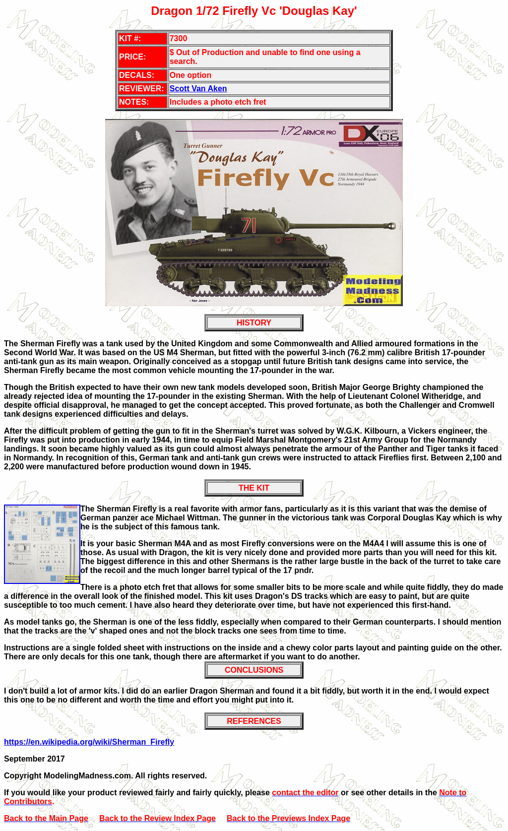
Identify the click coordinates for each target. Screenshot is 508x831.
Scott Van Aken (198, 88)
